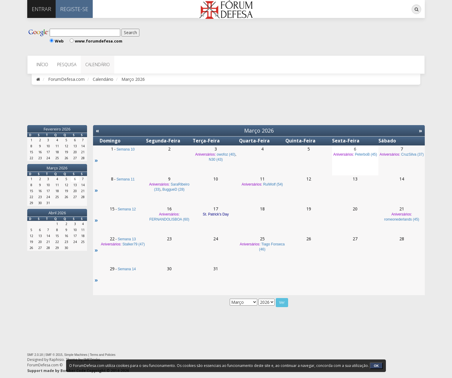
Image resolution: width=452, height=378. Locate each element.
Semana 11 (125, 179)
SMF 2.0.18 (35, 354)
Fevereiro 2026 (57, 129)
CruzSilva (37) (412, 154)
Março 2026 (57, 168)
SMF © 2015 (54, 354)
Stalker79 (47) (133, 244)
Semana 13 (127, 239)
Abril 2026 (57, 212)
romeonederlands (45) (401, 219)
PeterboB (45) (366, 154)
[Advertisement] (212, 36)
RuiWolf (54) (273, 184)
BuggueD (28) (173, 189)
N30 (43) (216, 159)
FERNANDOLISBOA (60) (169, 219)
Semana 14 (127, 269)
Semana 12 (127, 209)
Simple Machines (76, 354)
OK (376, 366)
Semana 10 (125, 149)
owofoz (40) (226, 154)
